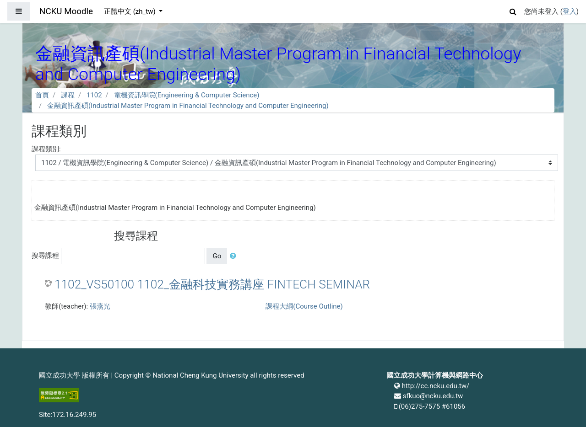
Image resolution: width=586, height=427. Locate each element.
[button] (513, 10)
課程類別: (46, 149)
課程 (68, 95)
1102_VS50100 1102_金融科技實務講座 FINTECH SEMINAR (212, 284)
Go (216, 256)
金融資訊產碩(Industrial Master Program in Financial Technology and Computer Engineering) (188, 105)
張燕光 (100, 306)
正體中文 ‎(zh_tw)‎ (130, 11)
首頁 (42, 95)
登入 (569, 11)
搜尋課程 (45, 255)
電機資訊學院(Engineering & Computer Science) (187, 95)
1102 (94, 95)
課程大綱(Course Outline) (304, 306)
